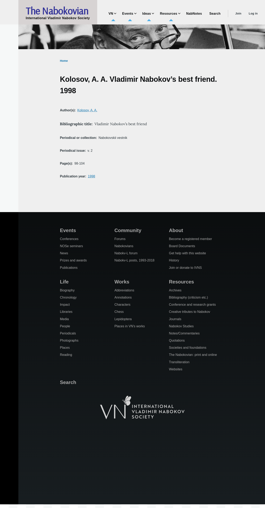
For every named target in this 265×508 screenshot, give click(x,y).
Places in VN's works (129, 326)
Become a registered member (190, 239)
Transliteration (179, 362)
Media (64, 319)
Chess (119, 311)
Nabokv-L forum (125, 253)
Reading (66, 354)
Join (238, 13)
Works (121, 281)
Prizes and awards (73, 260)
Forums (119, 239)
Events (68, 230)
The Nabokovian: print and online (193, 354)
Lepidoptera (123, 319)
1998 (91, 176)
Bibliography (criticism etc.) (188, 297)
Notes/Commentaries (184, 333)
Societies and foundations (187, 347)
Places (65, 347)
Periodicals (68, 333)
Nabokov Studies (181, 326)
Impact (65, 304)
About (176, 230)
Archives (175, 290)
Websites (175, 369)
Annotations (123, 297)
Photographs (69, 340)
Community (127, 230)
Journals (175, 319)
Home (64, 60)
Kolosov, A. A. (87, 110)
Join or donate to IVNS (185, 267)
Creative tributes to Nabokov (189, 311)
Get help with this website (187, 253)
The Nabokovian (57, 11)
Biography (67, 290)
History (174, 260)
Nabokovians (123, 246)
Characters (122, 304)
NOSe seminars (71, 246)
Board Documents (182, 246)
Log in (253, 13)
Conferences (69, 239)
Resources (181, 281)
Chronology (68, 297)
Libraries (66, 311)
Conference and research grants (192, 304)
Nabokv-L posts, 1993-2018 (134, 260)
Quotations (177, 340)
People (65, 326)
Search (68, 382)
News (64, 253)
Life (64, 281)
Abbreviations (124, 290)
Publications (68, 267)
